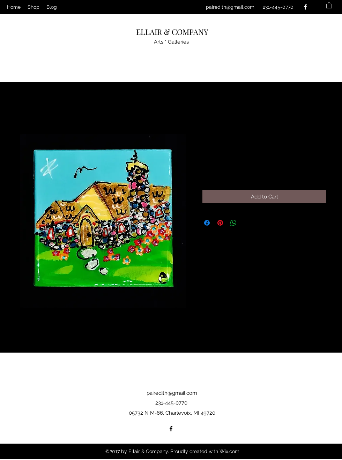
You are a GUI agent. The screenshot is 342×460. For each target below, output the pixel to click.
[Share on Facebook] (207, 223)
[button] (329, 5)
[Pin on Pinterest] (220, 223)
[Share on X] (247, 223)
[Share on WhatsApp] (233, 223)
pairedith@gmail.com (230, 7)
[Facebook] (305, 6)
